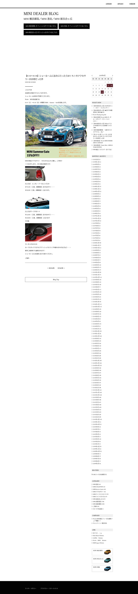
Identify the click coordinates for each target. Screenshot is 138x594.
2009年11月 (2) (97, 449)
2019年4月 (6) (97, 176)
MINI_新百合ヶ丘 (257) (99, 499)
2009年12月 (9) (97, 446)
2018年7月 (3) (96, 198)
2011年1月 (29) (97, 417)
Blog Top (56, 279)
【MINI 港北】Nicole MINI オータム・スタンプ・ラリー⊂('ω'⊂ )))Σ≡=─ (102, 119)
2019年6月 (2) (97, 172)
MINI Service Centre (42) (99, 489)
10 (111, 85)
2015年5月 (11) (97, 289)
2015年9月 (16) (97, 279)
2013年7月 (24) (97, 343)
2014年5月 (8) (97, 319)
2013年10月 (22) (97, 336)
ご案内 (27, 258)
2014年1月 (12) (97, 328)
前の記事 (51, 268)
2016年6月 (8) (97, 257)
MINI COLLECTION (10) (99, 486)
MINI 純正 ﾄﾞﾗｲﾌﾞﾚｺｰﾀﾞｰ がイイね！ (102, 149)
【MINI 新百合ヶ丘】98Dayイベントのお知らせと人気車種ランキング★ (102, 125)
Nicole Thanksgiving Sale (99, 114)
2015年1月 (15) (97, 299)
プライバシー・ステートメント (49, 588)
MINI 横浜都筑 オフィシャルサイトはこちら (41, 26)
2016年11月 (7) (97, 245)
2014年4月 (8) (97, 321)
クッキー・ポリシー (30, 588)
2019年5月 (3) (97, 174)
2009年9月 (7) (97, 454)
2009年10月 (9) (97, 451)
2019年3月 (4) (97, 179)
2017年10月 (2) (97, 221)
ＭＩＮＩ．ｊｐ (97, 533)
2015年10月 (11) (97, 277)
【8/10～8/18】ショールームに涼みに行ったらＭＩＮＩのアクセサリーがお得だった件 (102, 136)
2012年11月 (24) (97, 363)
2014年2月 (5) (97, 326)
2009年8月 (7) (97, 456)
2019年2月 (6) (97, 181)
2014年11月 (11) (97, 304)
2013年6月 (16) (97, 346)
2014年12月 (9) (97, 301)
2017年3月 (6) (96, 235)
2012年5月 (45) (97, 377)
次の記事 (60, 268)
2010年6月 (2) (97, 431)
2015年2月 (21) (97, 297)
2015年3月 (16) (97, 294)
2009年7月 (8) (97, 458)
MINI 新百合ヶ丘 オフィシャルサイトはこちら (41, 32)
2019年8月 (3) (97, 167)
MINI (7, 4)
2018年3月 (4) (97, 208)
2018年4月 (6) (97, 206)
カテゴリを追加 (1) (98, 509)
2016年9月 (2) (97, 250)
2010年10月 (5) (97, 424)
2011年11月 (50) (97, 392)
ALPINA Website (98, 538)
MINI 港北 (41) (97, 484)
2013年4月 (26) (97, 351)
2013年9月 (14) (97, 338)
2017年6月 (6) (97, 230)
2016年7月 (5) (97, 255)
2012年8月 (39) (97, 370)
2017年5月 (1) (96, 233)
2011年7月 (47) (97, 402)
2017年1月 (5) (96, 240)
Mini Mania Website (98, 535)
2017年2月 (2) (96, 238)
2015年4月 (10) (97, 292)
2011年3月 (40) (97, 412)
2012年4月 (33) (97, 380)
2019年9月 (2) (97, 164)
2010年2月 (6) (97, 441)
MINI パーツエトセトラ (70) (100, 494)
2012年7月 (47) (97, 373)
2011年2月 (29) (97, 414)
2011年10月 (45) (97, 395)
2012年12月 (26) (97, 360)
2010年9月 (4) (97, 427)
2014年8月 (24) (97, 311)
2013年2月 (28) (97, 355)
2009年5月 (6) (97, 463)
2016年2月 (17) (97, 267)
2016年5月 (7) (97, 260)
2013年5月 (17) (97, 348)
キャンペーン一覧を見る (100, 523)
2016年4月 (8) (97, 262)
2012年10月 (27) (97, 365)
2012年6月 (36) (97, 375)
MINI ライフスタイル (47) (100, 496)
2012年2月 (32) (97, 385)
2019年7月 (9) (97, 169)
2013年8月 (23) (97, 341)
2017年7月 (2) (96, 228)
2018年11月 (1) (97, 189)
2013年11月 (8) (97, 333)
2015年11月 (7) (97, 274)
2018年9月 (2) (97, 194)
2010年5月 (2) (97, 434)
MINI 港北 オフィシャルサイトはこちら (74, 26)
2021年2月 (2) (96, 159)
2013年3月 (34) (97, 353)
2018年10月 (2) (97, 191)
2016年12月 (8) (97, 243)
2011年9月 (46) (97, 397)
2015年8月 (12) (97, 282)
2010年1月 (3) (97, 444)
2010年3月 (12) (97, 439)
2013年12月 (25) (97, 331)
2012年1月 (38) (97, 387)
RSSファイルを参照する (100, 474)
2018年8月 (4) (97, 196)
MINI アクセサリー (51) (99, 491)
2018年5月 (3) (97, 203)
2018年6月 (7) (97, 201)
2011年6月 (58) (97, 404)
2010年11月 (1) (97, 422)
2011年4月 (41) (97, 409)
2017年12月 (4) (97, 216)
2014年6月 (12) (97, 316)
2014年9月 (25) (97, 309)
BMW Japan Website (98, 543)
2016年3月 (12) (97, 265)
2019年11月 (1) (97, 162)
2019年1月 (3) (96, 184)
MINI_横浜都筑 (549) (98, 504)
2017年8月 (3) (96, 225)
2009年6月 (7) (97, 461)
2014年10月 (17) (97, 306)
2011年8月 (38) (97, 400)
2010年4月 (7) (97, 436)
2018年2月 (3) (96, 211)
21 (102, 92)
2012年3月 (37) (97, 382)
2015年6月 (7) (97, 287)
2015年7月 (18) (97, 284)
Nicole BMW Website (99, 540)
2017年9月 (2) (96, 223)
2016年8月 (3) (97, 252)
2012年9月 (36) (97, 368)
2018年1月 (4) (97, 213)
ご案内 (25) (96, 506)
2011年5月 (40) (97, 407)
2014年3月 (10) (97, 324)
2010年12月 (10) (97, 419)
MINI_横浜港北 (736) (98, 501)
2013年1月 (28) (97, 358)
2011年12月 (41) (97, 390)
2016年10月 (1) (97, 247)
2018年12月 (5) (97, 186)
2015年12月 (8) (97, 272)
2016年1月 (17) (97, 270)
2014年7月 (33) (97, 314)
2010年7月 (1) (97, 429)
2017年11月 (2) (97, 218)
